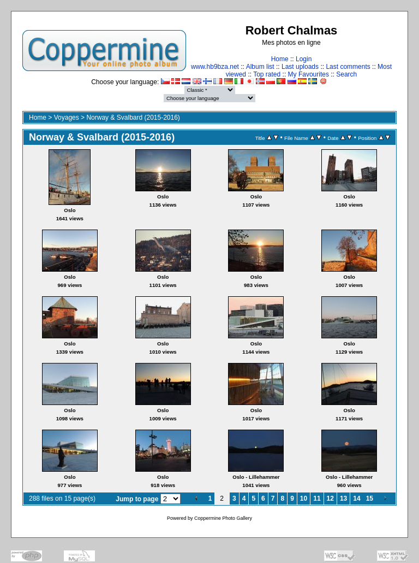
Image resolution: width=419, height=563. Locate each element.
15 (369, 498)
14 (356, 498)
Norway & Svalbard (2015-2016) (132, 117)
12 (330, 498)
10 (303, 498)
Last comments (348, 67)
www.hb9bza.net (215, 67)
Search (346, 74)
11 (316, 498)
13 (343, 498)
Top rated (266, 74)
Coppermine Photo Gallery (223, 518)
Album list (260, 67)
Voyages (66, 117)
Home (280, 59)
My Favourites (308, 74)
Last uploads (300, 67)
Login (304, 59)
